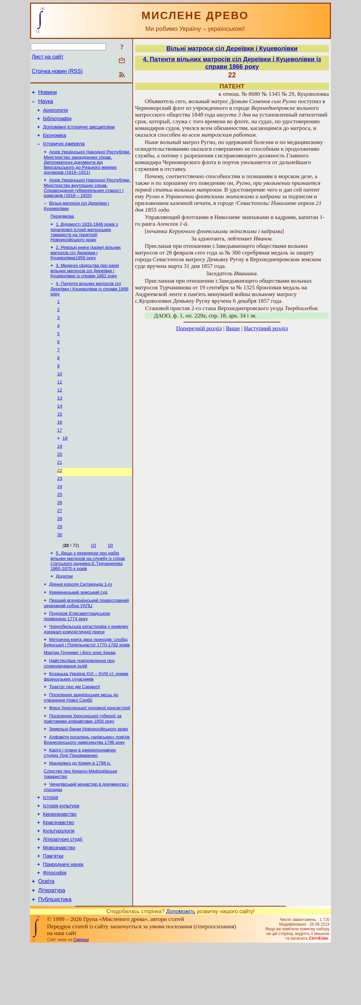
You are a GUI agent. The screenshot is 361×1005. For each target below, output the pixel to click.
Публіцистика (55, 959)
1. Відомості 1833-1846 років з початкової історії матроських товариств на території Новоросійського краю (84, 242)
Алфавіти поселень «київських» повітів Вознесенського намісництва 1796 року (87, 783)
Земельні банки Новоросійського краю (88, 772)
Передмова (62, 225)
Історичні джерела (64, 150)
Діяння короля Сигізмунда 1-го (80, 618)
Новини (47, 93)
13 (59, 419)
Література (51, 949)
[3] (110, 577)
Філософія (55, 929)
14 (59, 427)
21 (59, 488)
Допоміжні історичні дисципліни (79, 132)
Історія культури (61, 854)
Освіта (46, 939)
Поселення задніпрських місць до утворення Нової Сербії (81, 738)
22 (59, 497)
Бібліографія (57, 122)
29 (59, 558)
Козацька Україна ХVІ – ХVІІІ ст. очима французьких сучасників (86, 716)
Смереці (81, 999)
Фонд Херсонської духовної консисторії (89, 749)
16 (59, 445)
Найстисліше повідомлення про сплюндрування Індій (79, 702)
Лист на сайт (48, 57)
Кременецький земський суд (78, 627)
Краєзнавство (58, 873)
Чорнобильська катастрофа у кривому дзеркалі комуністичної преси (86, 666)
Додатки (64, 610)
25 (59, 523)
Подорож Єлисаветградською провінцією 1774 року (77, 652)
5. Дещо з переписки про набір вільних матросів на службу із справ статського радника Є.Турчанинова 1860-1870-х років (87, 594)
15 (59, 436)
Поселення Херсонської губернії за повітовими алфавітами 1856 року (82, 761)
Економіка (54, 141)
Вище (233, 328)
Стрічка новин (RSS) (57, 71)
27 (59, 541)
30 (59, 567)
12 (59, 410)
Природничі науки (63, 920)
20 (59, 480)
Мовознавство (59, 901)
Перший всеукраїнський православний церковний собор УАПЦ (86, 639)
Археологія (55, 113)
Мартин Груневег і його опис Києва (79, 691)
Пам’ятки (53, 910)
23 (59, 506)
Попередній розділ (199, 328)
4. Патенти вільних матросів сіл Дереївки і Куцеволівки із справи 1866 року (89, 301)
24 (59, 514)
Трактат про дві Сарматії (74, 727)
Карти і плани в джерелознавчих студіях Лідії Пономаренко (80, 797)
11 (59, 401)
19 (59, 471)
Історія (50, 845)
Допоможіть (180, 971)
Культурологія (59, 882)
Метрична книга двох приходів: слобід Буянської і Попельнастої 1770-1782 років (87, 680)
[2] (93, 577)
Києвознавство (60, 863)
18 (65, 462)
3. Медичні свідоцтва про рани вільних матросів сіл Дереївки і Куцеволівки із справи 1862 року (84, 282)
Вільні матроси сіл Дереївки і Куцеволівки (232, 48)
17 (59, 453)
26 (59, 532)
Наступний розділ (266, 328)
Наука (45, 103)
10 (59, 393)
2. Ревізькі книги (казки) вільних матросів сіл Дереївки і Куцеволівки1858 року (85, 263)
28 (59, 549)
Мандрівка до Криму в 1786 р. (80, 808)
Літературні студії (63, 891)
